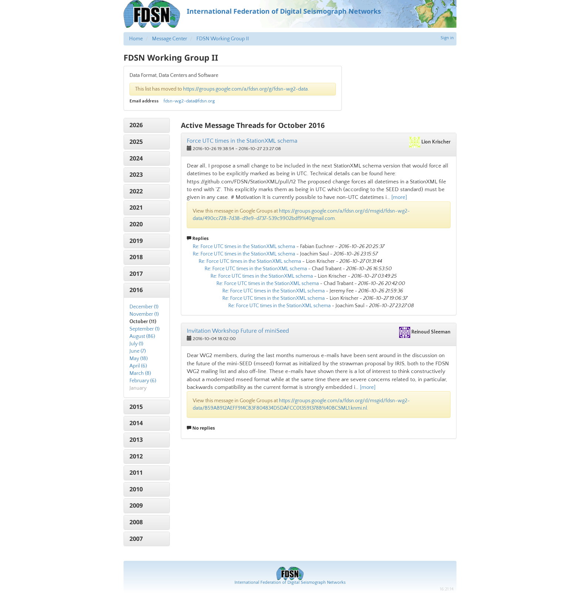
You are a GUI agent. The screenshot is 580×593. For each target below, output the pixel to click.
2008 (136, 522)
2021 (136, 207)
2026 (136, 125)
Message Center (169, 39)
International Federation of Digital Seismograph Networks (290, 582)
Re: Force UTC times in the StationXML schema (244, 247)
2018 (136, 257)
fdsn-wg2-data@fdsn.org (189, 101)
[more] (399, 197)
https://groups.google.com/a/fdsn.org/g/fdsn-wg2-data (245, 89)
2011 (136, 472)
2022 (136, 191)
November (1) (144, 314)
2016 (136, 290)
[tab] (146, 125)
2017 (136, 274)
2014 (136, 423)
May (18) (138, 359)
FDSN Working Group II (222, 39)
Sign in (447, 37)
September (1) (144, 329)
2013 (136, 440)
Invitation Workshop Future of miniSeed (238, 331)
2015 (136, 407)
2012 (136, 456)
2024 (136, 158)
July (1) (136, 344)
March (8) (140, 373)
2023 (136, 174)
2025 (136, 142)
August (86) (142, 336)
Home (136, 39)
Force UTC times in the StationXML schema (242, 141)
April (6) (138, 366)
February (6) (142, 381)
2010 (136, 489)
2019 (136, 241)
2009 (136, 505)
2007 (136, 539)
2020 (136, 224)
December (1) (143, 307)
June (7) (137, 351)
